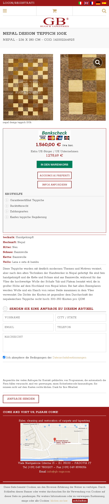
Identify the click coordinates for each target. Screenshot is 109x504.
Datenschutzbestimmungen (69, 357)
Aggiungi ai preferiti (55, 175)
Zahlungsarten (19, 211)
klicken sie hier (59, 500)
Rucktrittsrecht (19, 206)
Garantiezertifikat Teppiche (27, 200)
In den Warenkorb (54, 164)
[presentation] (32, 371)
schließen (80, 500)
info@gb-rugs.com (58, 471)
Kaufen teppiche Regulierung (28, 217)
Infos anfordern (54, 184)
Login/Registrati (18, 3)
